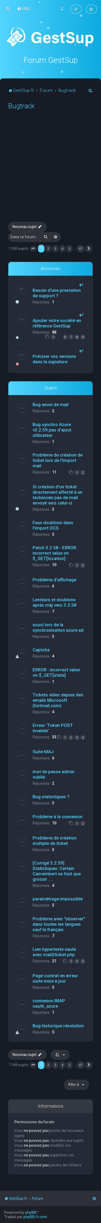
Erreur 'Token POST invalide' (53, 728)
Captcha (41, 649)
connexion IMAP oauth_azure (49, 1003)
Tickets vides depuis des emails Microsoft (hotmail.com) (58, 700)
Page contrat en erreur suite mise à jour (55, 978)
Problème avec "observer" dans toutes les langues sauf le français (59, 924)
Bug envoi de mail (50, 404)
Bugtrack (21, 106)
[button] (33, 248)
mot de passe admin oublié (53, 774)
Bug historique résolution (58, 1025)
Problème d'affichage (54, 579)
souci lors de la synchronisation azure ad (58, 627)
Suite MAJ (43, 751)
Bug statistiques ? (51, 796)
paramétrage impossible (58, 898)
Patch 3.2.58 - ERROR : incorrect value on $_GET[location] (55, 553)
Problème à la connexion (57, 816)
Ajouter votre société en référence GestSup (57, 323)
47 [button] (80, 248)
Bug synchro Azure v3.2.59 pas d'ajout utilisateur (52, 430)
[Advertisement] (50, 168)
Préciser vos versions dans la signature (54, 359)
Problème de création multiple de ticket (54, 840)
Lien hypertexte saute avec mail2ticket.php (54, 951)
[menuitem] (24, 9)
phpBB (30, 1212)
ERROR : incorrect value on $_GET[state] (56, 672)
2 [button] (48, 248)
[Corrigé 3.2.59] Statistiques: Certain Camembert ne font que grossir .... (57, 871)
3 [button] (55, 248)
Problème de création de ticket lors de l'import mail (58, 460)
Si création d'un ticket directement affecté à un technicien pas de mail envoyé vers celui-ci (57, 495)
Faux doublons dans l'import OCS (53, 525)
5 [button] (69, 248)
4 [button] (62, 248)
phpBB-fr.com (35, 1217)
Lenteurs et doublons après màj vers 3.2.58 (54, 602)
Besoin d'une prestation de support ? (57, 293)
